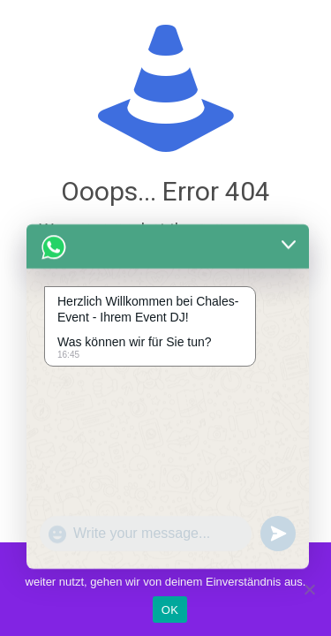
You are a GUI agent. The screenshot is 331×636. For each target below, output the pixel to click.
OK (170, 610)
